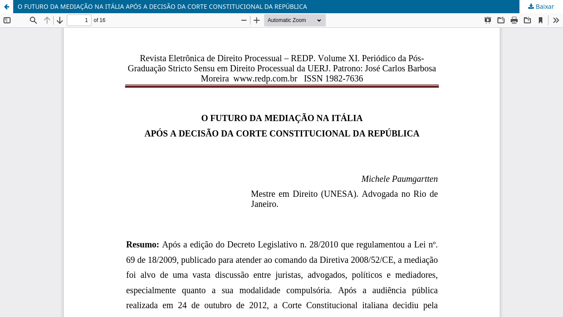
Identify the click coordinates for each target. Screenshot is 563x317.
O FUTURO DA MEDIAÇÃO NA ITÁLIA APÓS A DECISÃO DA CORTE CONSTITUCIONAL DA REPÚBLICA (162, 6)
